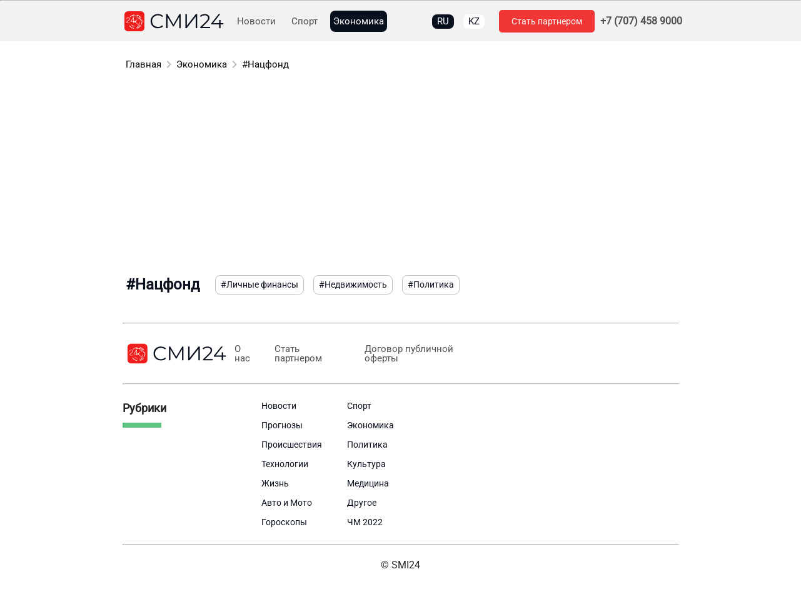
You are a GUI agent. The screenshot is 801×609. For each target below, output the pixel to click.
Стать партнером (546, 21)
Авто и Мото (286, 503)
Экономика (358, 21)
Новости (256, 21)
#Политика (431, 284)
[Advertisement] (401, 175)
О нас (242, 354)
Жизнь (275, 483)
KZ (474, 21)
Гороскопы (284, 522)
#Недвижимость (353, 284)
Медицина (368, 483)
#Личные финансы (259, 284)
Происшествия (291, 445)
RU (443, 21)
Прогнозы (282, 425)
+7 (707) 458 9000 (641, 21)
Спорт (304, 21)
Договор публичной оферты (409, 354)
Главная (143, 64)
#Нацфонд (265, 64)
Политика (367, 445)
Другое (361, 503)
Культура (366, 464)
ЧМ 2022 (365, 522)
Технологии (284, 464)
